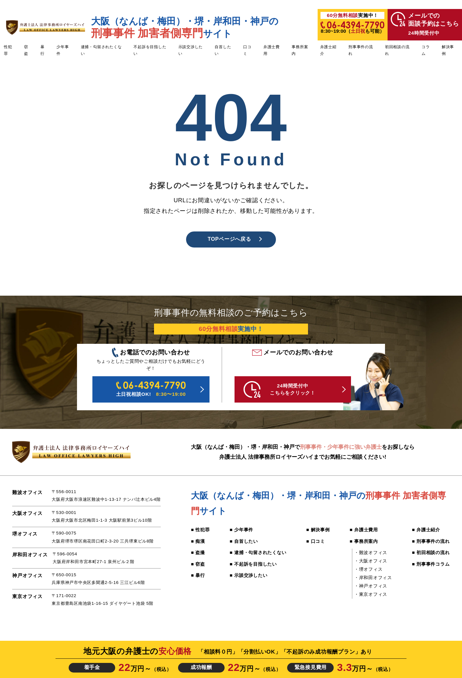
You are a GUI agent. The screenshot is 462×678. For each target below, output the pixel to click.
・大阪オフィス (370, 560)
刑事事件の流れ (360, 50)
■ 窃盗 (198, 564)
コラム (426, 50)
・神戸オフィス (370, 585)
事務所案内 (300, 50)
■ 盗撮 (198, 552)
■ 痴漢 (198, 541)
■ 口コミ (315, 541)
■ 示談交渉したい (249, 575)
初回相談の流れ (397, 50)
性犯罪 (8, 50)
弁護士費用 (271, 50)
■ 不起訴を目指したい (253, 564)
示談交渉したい (190, 50)
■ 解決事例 (318, 529)
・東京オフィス (370, 594)
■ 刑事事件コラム (431, 564)
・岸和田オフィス (373, 577)
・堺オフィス (368, 569)
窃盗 (26, 50)
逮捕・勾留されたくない (101, 50)
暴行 (42, 50)
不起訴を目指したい (149, 50)
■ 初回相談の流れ (431, 552)
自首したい (223, 50)
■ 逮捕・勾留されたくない (258, 552)
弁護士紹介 (328, 50)
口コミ (247, 50)
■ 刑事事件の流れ (431, 541)
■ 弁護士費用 (364, 529)
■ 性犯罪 (200, 529)
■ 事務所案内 (364, 541)
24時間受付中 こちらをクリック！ (279, 389)
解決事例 (448, 50)
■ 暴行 (198, 575)
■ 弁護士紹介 (426, 529)
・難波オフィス (370, 552)
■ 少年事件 (241, 529)
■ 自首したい (244, 541)
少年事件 (62, 50)
